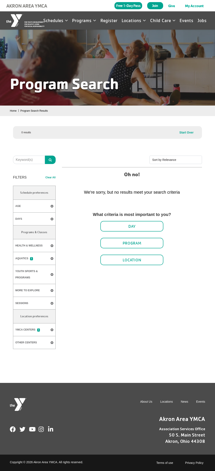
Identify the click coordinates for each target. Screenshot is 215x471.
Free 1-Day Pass (128, 5)
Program (132, 243)
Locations (134, 20)
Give (171, 5)
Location (132, 259)
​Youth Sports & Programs (26, 274)
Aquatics (24, 258)
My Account (194, 5)
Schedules (55, 20)
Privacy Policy (194, 462)
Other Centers (26, 342)
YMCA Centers (27, 330)
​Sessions (21, 303)
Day (132, 226)
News (184, 401)
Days (34, 219)
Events (186, 20)
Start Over (186, 132)
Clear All (50, 177)
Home (13, 110)
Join (155, 5)
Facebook (13, 429)
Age (34, 206)
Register (108, 20)
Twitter (22, 429)
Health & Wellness (29, 245)
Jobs (202, 20)
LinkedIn (53, 429)
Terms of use (164, 462)
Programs (84, 20)
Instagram (44, 429)
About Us (146, 401)
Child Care (163, 20)
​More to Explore (27, 290)
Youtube (32, 429)
